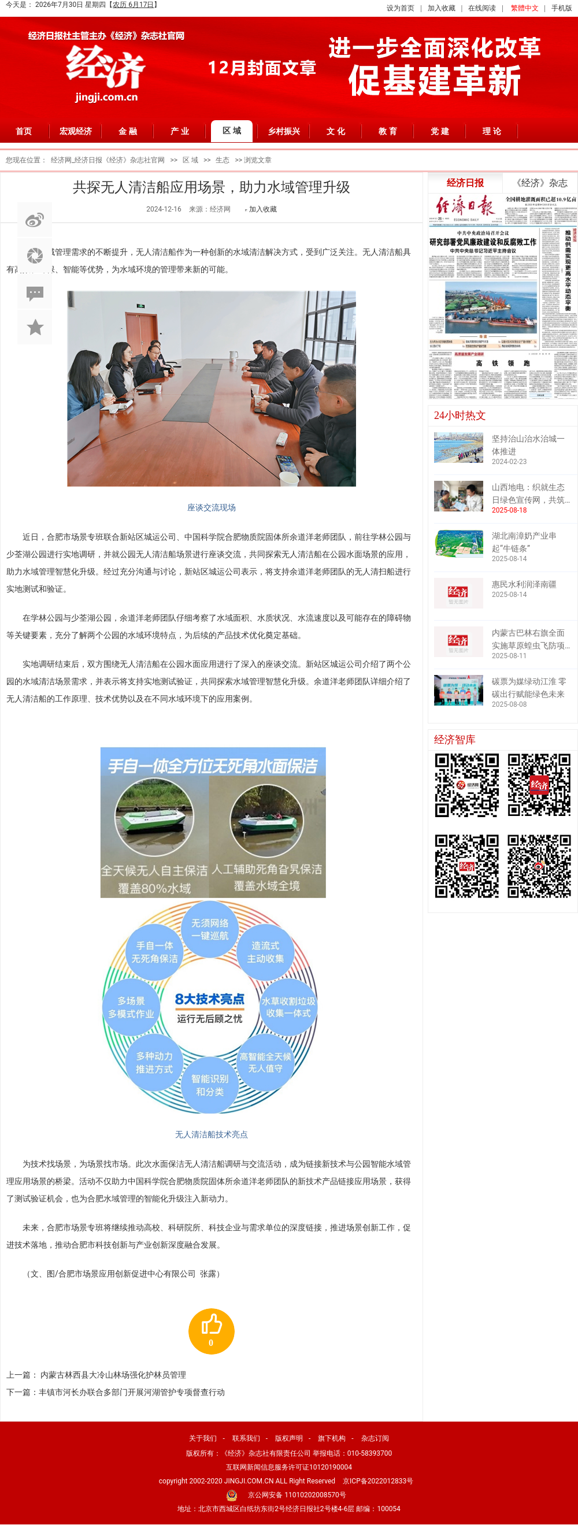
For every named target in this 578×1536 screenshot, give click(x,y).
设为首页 (400, 8)
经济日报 (465, 183)
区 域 (232, 130)
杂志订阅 (375, 1438)
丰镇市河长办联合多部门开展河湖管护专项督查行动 (132, 1392)
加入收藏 (441, 8)
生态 (222, 160)
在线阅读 (482, 8)
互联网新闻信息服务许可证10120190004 (289, 1467)
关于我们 (203, 1438)
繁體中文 (525, 8)
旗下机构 (332, 1438)
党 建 (440, 131)
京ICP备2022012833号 (378, 1481)
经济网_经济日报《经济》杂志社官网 (108, 160)
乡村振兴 (284, 131)
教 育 (388, 131)
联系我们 (246, 1438)
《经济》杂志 (540, 183)
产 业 (180, 131)
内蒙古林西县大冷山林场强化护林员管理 (113, 1374)
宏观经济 (76, 131)
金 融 (127, 131)
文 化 (336, 131)
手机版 (561, 8)
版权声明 (289, 1438)
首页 (24, 131)
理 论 (492, 131)
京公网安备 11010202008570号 (297, 1495)
